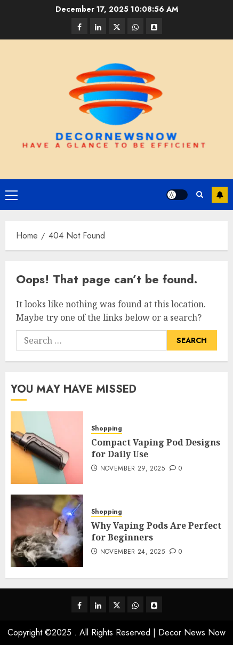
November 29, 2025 (132, 469)
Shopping (106, 428)
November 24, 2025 (132, 552)
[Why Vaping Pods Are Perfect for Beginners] (47, 531)
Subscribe (220, 195)
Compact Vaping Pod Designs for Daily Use (155, 448)
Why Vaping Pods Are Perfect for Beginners (156, 531)
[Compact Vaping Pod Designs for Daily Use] (47, 447)
